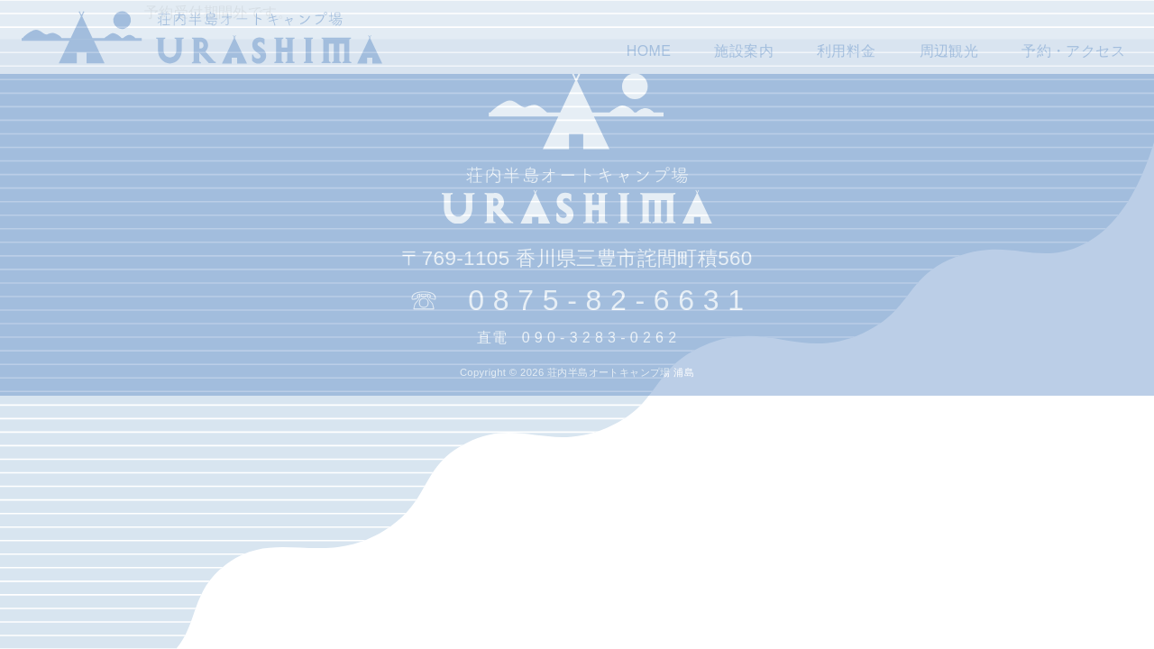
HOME (649, 51)
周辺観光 (949, 51)
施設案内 (744, 51)
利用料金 (846, 51)
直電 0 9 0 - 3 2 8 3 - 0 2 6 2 (576, 337)
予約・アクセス (1073, 51)
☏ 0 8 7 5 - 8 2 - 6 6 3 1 (576, 300)
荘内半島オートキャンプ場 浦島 (620, 372)
